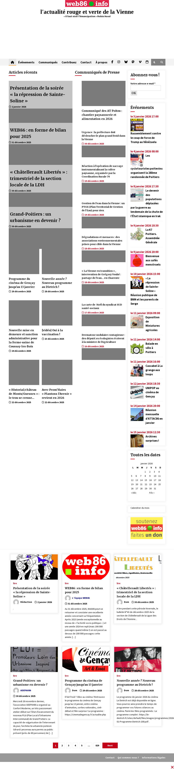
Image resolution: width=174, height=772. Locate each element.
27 (137, 488)
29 (146, 488)
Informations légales (153, 757)
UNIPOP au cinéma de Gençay (152, 392)
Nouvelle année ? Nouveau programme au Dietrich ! (57, 283)
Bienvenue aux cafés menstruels (153, 260)
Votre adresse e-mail (143, 83)
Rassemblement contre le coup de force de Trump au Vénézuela (146, 138)
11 (159, 475)
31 (155, 488)
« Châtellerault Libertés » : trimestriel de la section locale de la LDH (38, 178)
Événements (26, 62)
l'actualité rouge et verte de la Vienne (87, 12)
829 (97, 745)
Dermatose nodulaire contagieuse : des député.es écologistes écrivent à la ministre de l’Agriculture (103, 338)
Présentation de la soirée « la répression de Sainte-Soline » (37, 94)
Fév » (151, 492)
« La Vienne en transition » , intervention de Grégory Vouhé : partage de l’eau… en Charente (101, 274)
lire (15, 583)
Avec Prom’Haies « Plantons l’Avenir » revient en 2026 (57, 393)
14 (141, 480)
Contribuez (68, 62)
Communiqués (47, 62)
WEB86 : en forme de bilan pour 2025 (84, 590)
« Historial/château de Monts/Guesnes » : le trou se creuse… (24, 393)
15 (146, 480)
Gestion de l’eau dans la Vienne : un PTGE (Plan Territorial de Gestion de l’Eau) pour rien (103, 207)
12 (132, 480)
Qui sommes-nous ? (128, 757)
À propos (101, 62)
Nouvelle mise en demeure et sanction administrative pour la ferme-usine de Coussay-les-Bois (23, 338)
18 (159, 480)
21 (141, 484)
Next (110, 745)
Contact (85, 62)
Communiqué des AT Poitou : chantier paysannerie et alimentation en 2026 (102, 114)
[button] (154, 62)
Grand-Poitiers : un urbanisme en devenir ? (30, 682)
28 (141, 488)
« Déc (133, 492)
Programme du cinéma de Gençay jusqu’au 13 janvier (22, 283)
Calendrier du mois (140, 507)
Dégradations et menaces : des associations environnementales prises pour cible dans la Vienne (102, 241)
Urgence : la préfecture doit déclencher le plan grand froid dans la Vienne (103, 136)
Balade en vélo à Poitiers (152, 348)
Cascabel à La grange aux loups (154, 370)
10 (155, 475)
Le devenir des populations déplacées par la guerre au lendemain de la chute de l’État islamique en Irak (147, 203)
